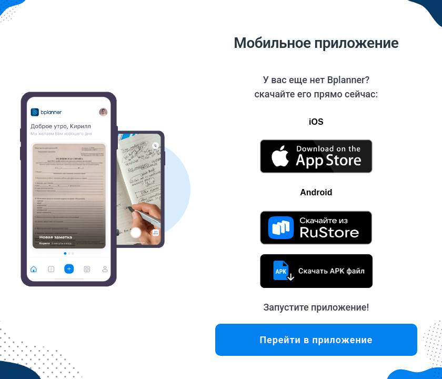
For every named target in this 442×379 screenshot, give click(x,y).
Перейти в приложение (316, 339)
